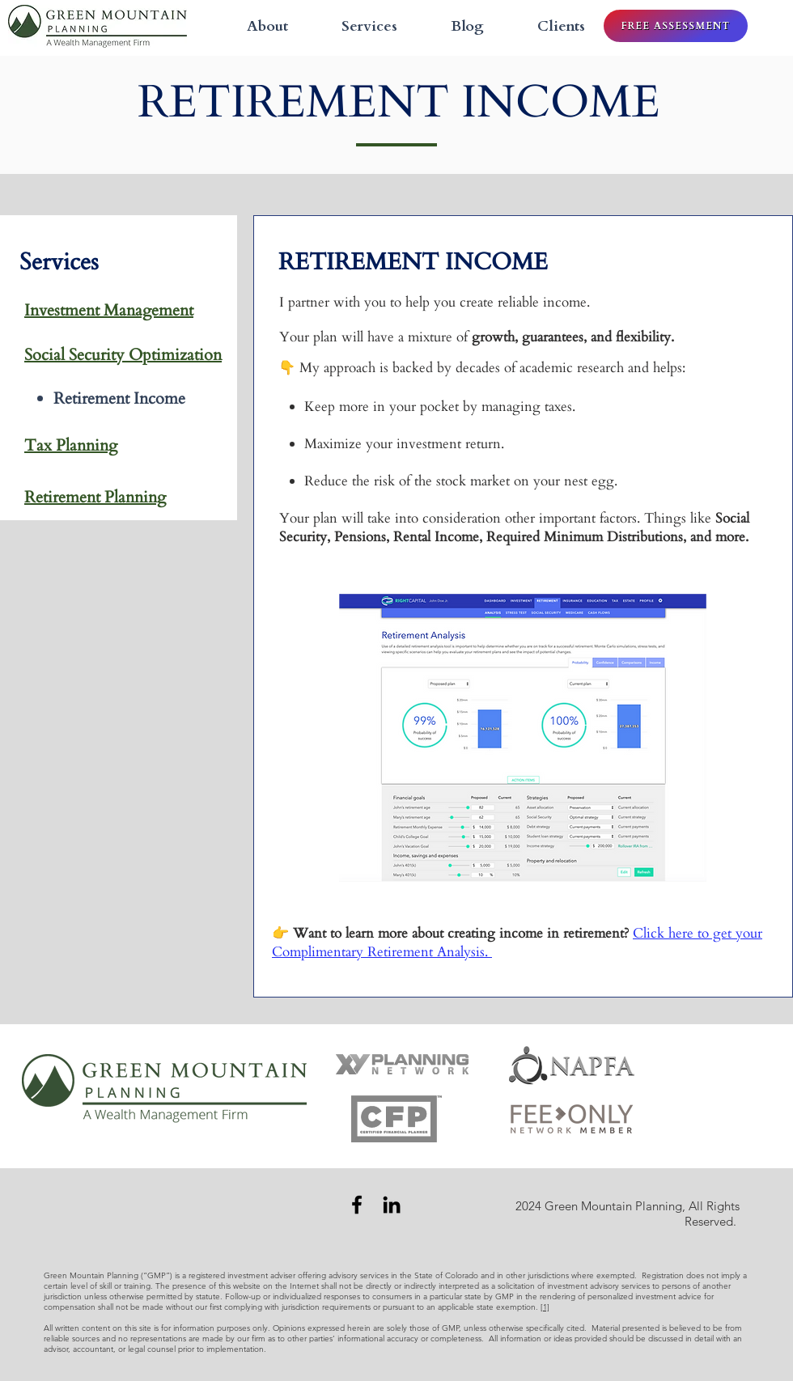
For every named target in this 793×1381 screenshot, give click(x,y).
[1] (545, 1307)
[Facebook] (357, 1204)
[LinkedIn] (392, 1204)
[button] (354, 26)
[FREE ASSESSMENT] (676, 26)
